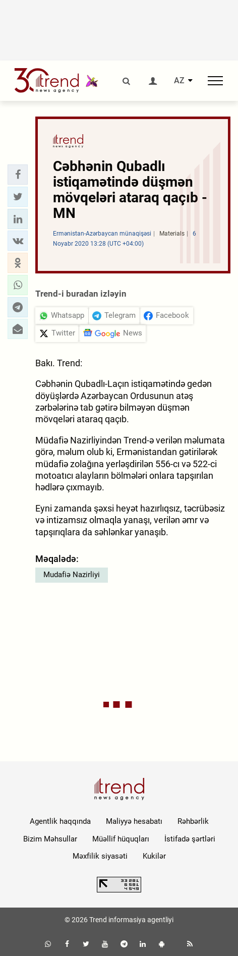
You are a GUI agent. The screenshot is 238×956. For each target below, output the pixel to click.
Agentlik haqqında (60, 821)
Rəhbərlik (193, 821)
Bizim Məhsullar (50, 838)
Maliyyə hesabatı (134, 821)
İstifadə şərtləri (189, 838)
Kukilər (154, 856)
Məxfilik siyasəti (100, 856)
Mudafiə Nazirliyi (71, 574)
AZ (179, 81)
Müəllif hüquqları (120, 838)
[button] (18, 174)
